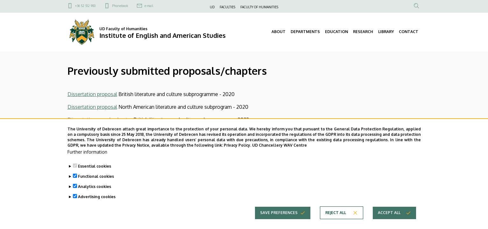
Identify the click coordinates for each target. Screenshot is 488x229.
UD (212, 7)
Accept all (389, 222)
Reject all (335, 222)
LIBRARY (386, 31)
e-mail (149, 6)
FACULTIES (227, 7)
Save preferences (279, 222)
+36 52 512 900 (85, 6)
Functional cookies (96, 186)
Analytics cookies (94, 196)
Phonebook (120, 6)
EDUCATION (336, 31)
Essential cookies (94, 175)
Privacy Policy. (237, 154)
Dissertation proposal (92, 94)
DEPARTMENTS (305, 31)
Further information (87, 161)
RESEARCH (363, 31)
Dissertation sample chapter (99, 119)
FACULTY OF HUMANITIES (259, 7)
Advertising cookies (97, 206)
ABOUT (279, 31)
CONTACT (408, 31)
